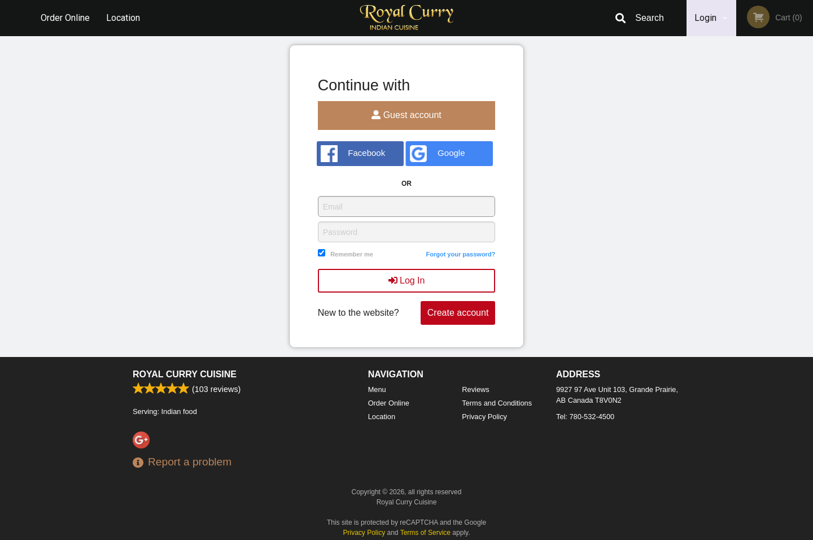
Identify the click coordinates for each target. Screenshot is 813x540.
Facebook (353, 153)
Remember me (351, 254)
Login (705, 17)
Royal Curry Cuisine (185, 374)
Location (123, 17)
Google (437, 153)
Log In (406, 280)
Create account (458, 312)
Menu (377, 389)
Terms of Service (425, 533)
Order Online (65, 17)
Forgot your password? (460, 254)
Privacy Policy (484, 416)
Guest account (406, 115)
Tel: (585, 416)
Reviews (475, 389)
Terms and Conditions (497, 403)
